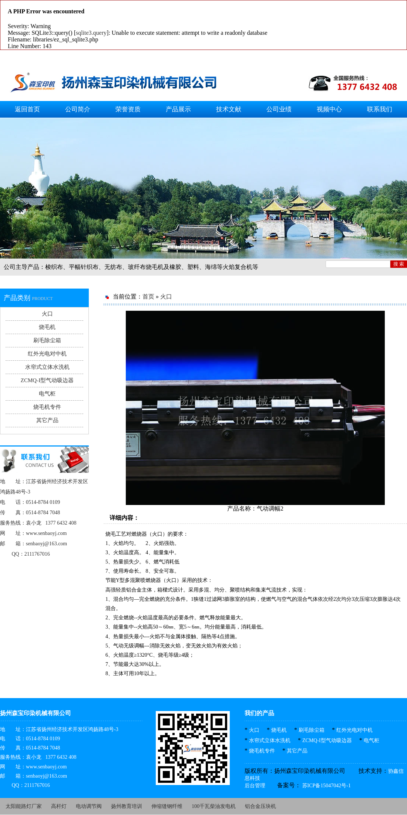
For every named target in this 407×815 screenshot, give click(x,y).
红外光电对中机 (47, 354)
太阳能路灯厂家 (24, 806)
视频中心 (329, 109)
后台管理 (255, 785)
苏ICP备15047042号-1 (326, 785)
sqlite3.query (91, 33)
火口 (47, 314)
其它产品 (47, 420)
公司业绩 (279, 109)
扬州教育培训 (126, 806)
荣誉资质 (128, 109)
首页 (148, 296)
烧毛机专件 (47, 407)
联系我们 (379, 109)
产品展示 (178, 109)
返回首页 (27, 109)
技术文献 (228, 109)
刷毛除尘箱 (47, 340)
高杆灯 (59, 806)
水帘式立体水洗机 (47, 367)
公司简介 (77, 109)
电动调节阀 (89, 806)
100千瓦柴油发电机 (214, 806)
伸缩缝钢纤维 (166, 806)
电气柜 (47, 394)
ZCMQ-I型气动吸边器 (47, 380)
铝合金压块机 (260, 806)
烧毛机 (47, 327)
